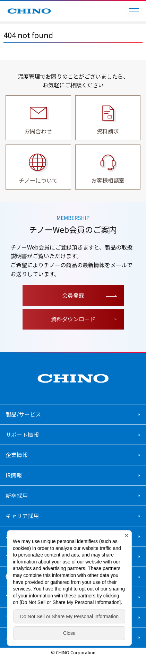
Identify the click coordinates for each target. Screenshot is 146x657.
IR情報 (14, 475)
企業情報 (17, 454)
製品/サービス (23, 414)
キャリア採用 (22, 515)
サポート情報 (22, 434)
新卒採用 (17, 495)
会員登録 (73, 295)
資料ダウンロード (73, 319)
